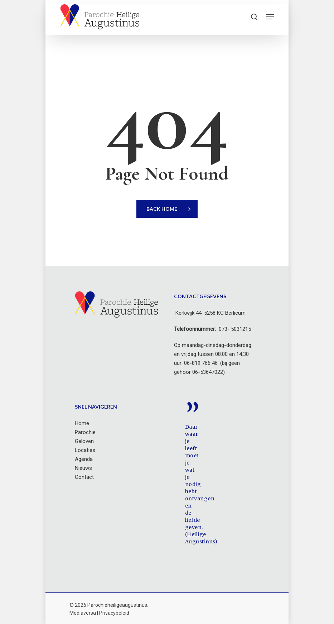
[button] (270, 16)
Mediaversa (82, 613)
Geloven (84, 441)
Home (82, 423)
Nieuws (83, 468)
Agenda (84, 459)
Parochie (85, 432)
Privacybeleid (114, 613)
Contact (84, 477)
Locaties (85, 450)
